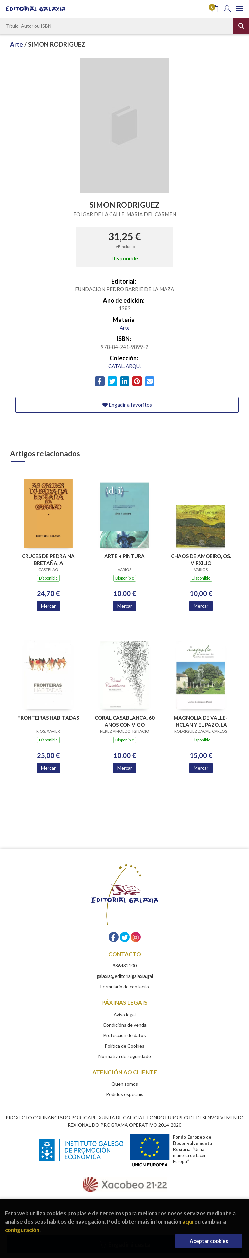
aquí (187, 1221)
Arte (17, 44)
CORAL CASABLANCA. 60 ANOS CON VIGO (125, 721)
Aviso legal (125, 1014)
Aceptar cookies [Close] (209, 1241)
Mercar (48, 606)
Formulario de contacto (124, 986)
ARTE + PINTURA (124, 556)
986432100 (125, 965)
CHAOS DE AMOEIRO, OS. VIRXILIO (201, 559)
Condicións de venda (125, 1025)
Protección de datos (124, 1035)
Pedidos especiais (124, 1094)
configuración (22, 1229)
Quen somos (124, 1084)
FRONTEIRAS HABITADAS (48, 718)
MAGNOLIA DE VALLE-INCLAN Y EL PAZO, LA (201, 721)
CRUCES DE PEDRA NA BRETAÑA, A (48, 559)
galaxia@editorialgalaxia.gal (124, 976)
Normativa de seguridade (124, 1056)
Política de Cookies (124, 1046)
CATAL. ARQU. (124, 366)
